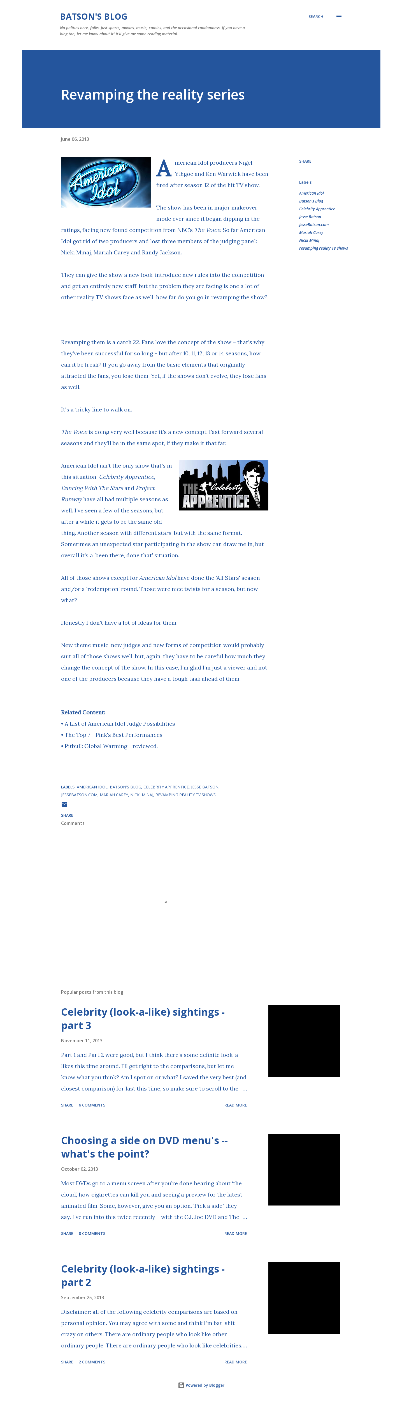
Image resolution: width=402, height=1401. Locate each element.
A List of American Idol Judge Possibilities (120, 723)
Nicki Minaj (309, 240)
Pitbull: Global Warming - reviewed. (111, 745)
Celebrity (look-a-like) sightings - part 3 (143, 1018)
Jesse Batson (310, 216)
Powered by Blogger (201, 1385)
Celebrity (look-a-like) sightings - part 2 (143, 1275)
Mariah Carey (311, 232)
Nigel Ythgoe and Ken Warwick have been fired (212, 173)
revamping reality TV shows (323, 248)
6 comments (92, 1105)
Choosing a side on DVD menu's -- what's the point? (144, 1147)
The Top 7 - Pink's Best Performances (113, 734)
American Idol (191, 162)
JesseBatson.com (314, 224)
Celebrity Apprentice (126, 476)
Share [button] (305, 161)
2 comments (92, 1362)
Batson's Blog (93, 16)
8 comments (92, 1233)
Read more (235, 1105)
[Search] (315, 16)
